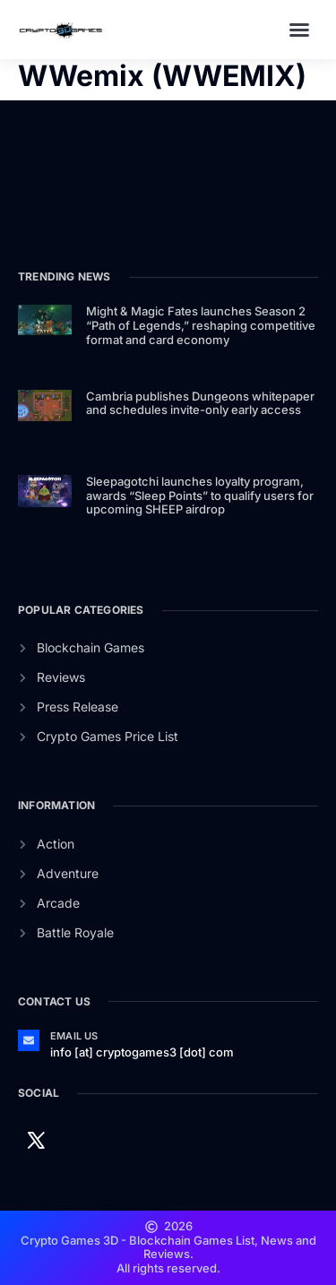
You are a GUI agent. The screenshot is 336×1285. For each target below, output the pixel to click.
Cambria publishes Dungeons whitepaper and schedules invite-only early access (200, 403)
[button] (299, 29)
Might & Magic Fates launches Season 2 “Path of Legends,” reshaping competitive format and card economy (200, 325)
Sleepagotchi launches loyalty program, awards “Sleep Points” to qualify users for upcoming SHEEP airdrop (200, 495)
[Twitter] (35, 1138)
